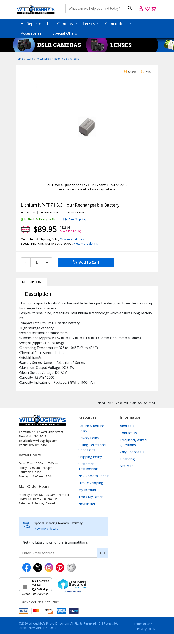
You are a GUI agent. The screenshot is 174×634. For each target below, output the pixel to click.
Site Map (126, 466)
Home (19, 58)
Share (130, 72)
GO (102, 553)
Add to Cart (86, 262)
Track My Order (90, 497)
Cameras (67, 23)
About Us (127, 426)
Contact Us (128, 433)
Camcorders (118, 23)
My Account (87, 490)
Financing (127, 459)
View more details (72, 239)
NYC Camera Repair (93, 476)
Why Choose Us (132, 452)
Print (146, 72)
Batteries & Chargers (66, 58)
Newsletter (86, 504)
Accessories (33, 33)
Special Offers (64, 33)
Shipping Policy (90, 457)
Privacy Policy (88, 438)
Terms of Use (143, 624)
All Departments (35, 23)
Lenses (91, 23)
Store (30, 58)
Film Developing (90, 483)
